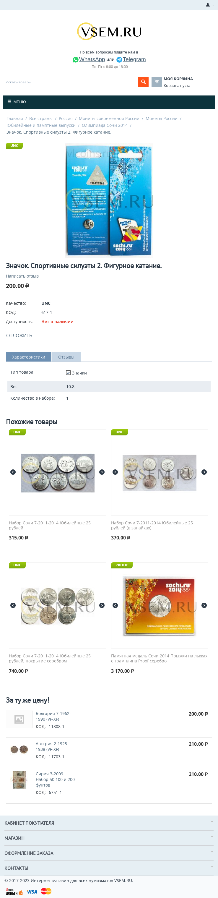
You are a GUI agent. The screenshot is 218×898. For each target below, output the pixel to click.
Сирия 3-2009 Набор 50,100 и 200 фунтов (55, 779)
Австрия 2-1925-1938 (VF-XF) (52, 746)
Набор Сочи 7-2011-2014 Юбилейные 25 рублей (50, 526)
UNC (14, 145)
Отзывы (66, 357)
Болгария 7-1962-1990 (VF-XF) (53, 716)
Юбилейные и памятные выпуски (41, 125)
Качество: (16, 303)
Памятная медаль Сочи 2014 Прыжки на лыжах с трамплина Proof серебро (159, 659)
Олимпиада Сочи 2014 (105, 125)
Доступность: (19, 321)
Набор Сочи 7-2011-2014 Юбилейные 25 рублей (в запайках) (152, 526)
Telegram (131, 59)
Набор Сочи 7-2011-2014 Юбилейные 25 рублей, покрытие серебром (50, 659)
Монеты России (162, 118)
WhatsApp (88, 59)
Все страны (41, 118)
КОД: (11, 312)
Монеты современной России (109, 118)
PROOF (121, 565)
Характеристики (28, 357)
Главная (14, 118)
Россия (66, 118)
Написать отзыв (22, 276)
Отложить (19, 335)
